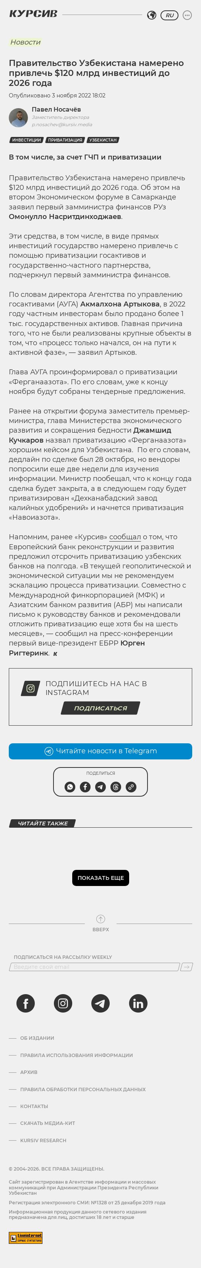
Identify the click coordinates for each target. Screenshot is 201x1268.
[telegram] (100, 1003)
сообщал (125, 537)
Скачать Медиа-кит (47, 1123)
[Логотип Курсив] (33, 13)
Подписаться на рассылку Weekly (63, 957)
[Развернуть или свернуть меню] (187, 15)
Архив (28, 1072)
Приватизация (65, 140)
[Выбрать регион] (152, 15)
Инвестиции (26, 140)
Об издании (37, 1038)
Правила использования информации (76, 1055)
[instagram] (63, 1003)
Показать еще (101, 877)
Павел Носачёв (56, 109)
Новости (25, 42)
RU (169, 15)
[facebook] (25, 1003)
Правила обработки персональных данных (83, 1089)
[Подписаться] (186, 967)
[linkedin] (138, 1003)
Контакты (34, 1106)
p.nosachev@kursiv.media (62, 124)
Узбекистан (103, 140)
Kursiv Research (43, 1140)
